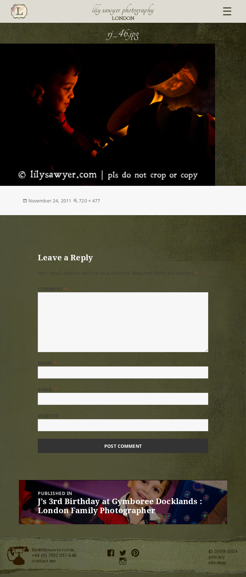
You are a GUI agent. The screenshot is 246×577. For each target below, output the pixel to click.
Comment (52, 289)
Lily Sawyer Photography (123, 10)
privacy (216, 557)
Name (47, 363)
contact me (44, 561)
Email (47, 389)
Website (48, 416)
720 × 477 (89, 201)
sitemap (217, 562)
